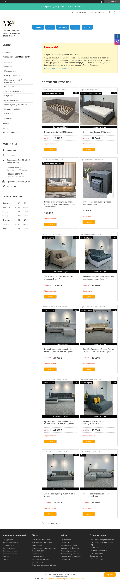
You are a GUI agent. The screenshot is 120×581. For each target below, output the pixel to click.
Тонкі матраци (8, 545)
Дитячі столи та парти (98, 550)
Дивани (38, 27)
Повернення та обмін (11, 554)
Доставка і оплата (10, 551)
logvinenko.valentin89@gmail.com (20, 181)
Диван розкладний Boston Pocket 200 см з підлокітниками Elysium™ (98, 277)
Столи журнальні (96, 553)
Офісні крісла (66, 540)
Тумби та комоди (11, 91)
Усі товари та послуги (51, 523)
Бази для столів (96, 556)
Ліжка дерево (37, 545)
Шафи (6, 96)
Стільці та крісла (11, 75)
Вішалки (7, 113)
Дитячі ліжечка (37, 562)
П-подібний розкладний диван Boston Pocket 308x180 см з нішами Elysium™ (98, 350)
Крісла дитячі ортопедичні (71, 556)
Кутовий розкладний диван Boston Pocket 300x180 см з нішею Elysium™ (59, 422)
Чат (110, 575)
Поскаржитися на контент (54, 579)
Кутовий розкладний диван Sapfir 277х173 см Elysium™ (96, 495)
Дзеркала (8, 118)
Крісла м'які (65, 559)
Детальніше (74, 6)
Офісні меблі (9, 100)
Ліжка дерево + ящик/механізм (44, 548)
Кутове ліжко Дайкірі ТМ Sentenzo (58, 132)
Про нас (5, 123)
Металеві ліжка (38, 554)
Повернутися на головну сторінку (58, 68)
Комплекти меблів (12, 109)
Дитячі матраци (9, 548)
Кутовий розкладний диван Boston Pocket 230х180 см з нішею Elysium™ (59, 350)
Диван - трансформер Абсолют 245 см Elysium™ (60, 495)
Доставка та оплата (10, 132)
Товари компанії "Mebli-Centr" (16, 57)
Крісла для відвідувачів (70, 554)
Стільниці (6, 52)
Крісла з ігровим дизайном (71, 551)
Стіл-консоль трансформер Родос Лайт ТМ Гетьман (97, 203)
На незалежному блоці (11, 542)
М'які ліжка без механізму (42, 542)
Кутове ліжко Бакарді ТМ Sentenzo (97, 132)
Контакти (6, 559)
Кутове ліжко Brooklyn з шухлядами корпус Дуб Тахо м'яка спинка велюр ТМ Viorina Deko (59, 204)
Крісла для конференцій (70, 548)
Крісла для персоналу (69, 545)
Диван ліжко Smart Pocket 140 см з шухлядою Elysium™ (97, 422)
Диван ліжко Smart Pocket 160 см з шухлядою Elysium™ (58, 277)
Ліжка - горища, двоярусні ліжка (44, 565)
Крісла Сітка (65, 542)
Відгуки (5, 128)
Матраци (63, 27)
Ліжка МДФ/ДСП (38, 551)
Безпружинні (8, 540)
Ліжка (50, 27)
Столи (75, 27)
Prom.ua (72, 574)
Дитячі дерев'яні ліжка (40, 559)
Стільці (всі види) (96, 559)
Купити (50, 149)
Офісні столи (94, 547)
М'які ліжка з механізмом (41, 540)
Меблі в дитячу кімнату (14, 105)
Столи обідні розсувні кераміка (102, 540)
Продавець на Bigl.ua (60, 576)
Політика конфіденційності (75, 579)
